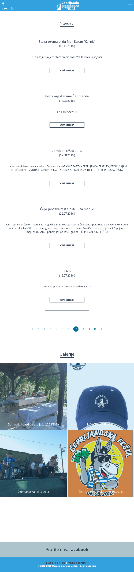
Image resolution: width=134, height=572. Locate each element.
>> (101, 329)
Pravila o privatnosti (78, 562)
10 (95, 329)
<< (33, 329)
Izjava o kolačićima (55, 562)
